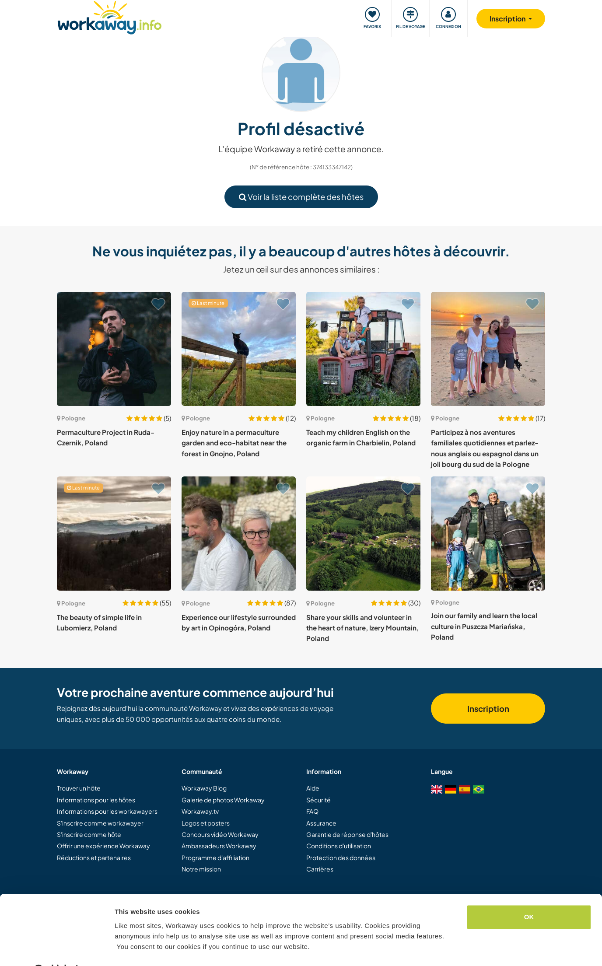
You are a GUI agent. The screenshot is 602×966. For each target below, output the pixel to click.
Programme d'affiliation (215, 857)
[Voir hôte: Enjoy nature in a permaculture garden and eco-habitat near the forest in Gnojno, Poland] (239, 349)
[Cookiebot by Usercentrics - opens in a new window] (56, 949)
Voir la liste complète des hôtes (301, 197)
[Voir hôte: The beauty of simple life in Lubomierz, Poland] (114, 533)
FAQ (312, 811)
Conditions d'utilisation (338, 846)
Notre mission (201, 869)
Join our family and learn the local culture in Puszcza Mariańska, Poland (484, 626)
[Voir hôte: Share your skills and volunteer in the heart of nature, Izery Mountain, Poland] (363, 533)
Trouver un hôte (79, 788)
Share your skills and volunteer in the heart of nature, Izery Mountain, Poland (362, 628)
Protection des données (340, 857)
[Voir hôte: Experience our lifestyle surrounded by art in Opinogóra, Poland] (239, 533)
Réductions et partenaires (94, 857)
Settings (128, 948)
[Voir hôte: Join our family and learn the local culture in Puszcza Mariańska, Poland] (488, 533)
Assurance (321, 823)
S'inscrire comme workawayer (100, 823)
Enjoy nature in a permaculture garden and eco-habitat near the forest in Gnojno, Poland (234, 443)
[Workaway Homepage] (109, 16)
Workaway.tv (200, 811)
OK (529, 895)
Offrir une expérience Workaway (103, 846)
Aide (312, 788)
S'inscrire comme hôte (89, 834)
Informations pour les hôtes (96, 800)
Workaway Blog (204, 788)
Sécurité (318, 800)
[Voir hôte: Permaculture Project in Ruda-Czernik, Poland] (114, 349)
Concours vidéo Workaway (220, 834)
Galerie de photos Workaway (223, 800)
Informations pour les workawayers (107, 811)
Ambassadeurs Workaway (219, 846)
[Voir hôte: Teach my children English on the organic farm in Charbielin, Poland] (363, 349)
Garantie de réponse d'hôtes (347, 834)
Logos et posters (206, 823)
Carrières (319, 869)
